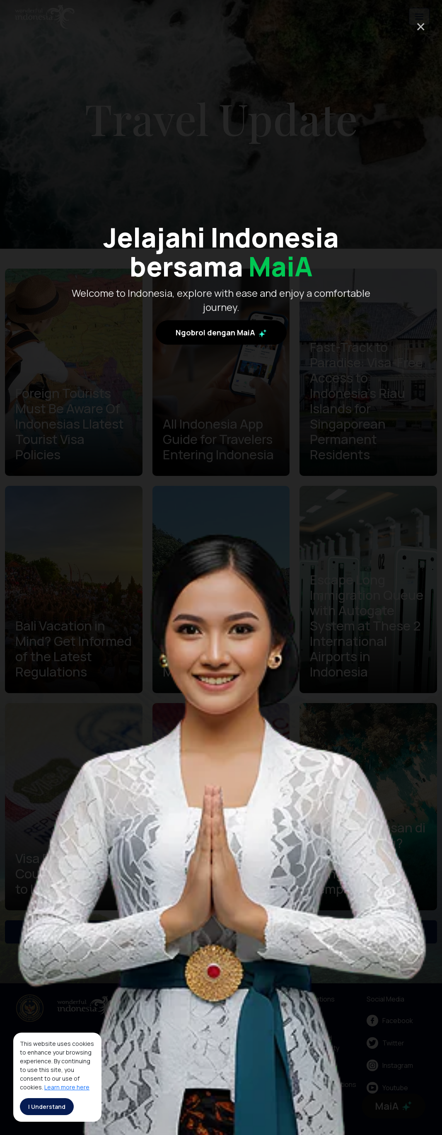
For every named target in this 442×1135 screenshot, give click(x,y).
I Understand (46, 1107)
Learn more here (66, 1087)
